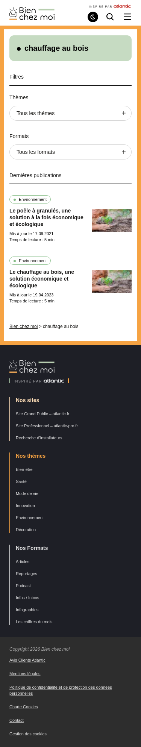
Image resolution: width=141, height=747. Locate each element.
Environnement (33, 199)
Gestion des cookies (28, 734)
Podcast (23, 585)
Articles (22, 561)
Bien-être (24, 469)
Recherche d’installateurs (39, 438)
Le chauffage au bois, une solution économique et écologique (41, 278)
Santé (21, 481)
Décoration (26, 529)
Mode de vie (27, 493)
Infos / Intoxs (27, 597)
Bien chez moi (23, 326)
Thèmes (19, 97)
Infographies (27, 609)
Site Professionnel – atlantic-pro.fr (47, 426)
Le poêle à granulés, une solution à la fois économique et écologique (46, 217)
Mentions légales (25, 673)
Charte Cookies (23, 706)
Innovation (25, 505)
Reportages (26, 573)
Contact (16, 720)
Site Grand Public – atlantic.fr (42, 413)
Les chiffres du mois (34, 621)
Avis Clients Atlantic (27, 660)
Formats (19, 136)
